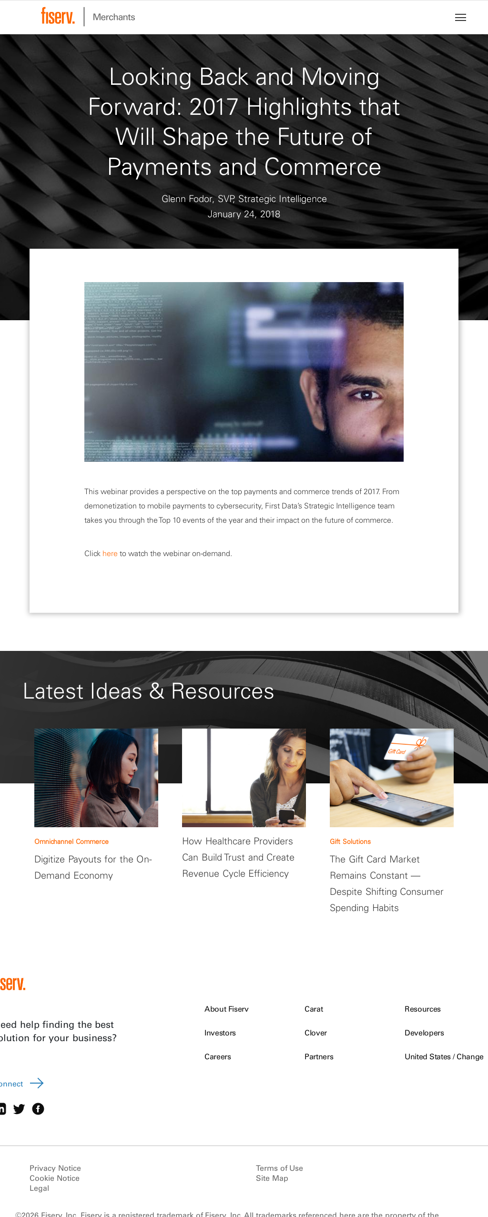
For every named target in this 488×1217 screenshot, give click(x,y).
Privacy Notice (55, 1168)
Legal (39, 1188)
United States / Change (444, 1056)
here (110, 553)
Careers (217, 1056)
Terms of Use (279, 1168)
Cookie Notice (55, 1178)
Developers (424, 1032)
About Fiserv (226, 1009)
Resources (423, 1009)
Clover (316, 1032)
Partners (319, 1056)
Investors (220, 1032)
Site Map (272, 1178)
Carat (314, 1009)
